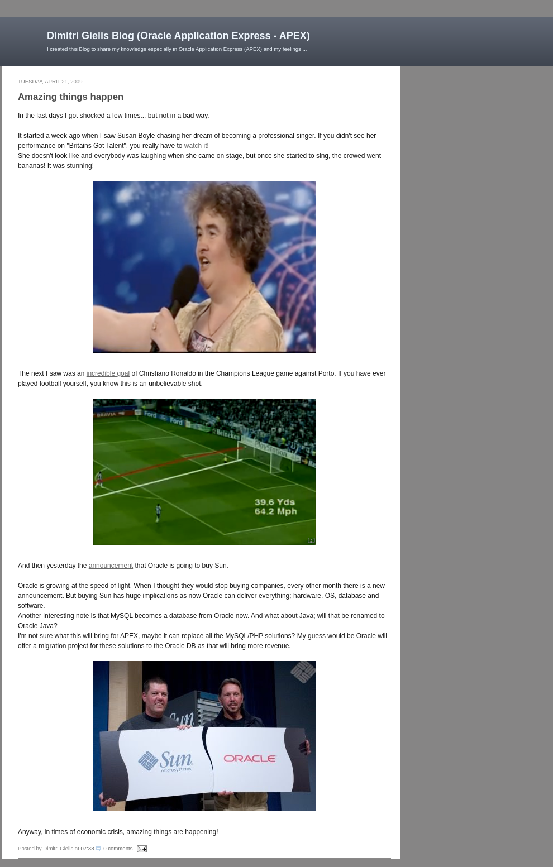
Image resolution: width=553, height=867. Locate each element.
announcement (111, 565)
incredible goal (108, 373)
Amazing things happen (70, 97)
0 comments (117, 848)
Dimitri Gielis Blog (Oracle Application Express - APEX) (178, 35)
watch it (195, 146)
